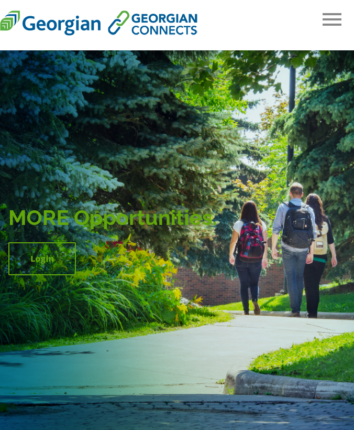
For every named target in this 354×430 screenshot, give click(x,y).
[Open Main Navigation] (332, 20)
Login (42, 258)
